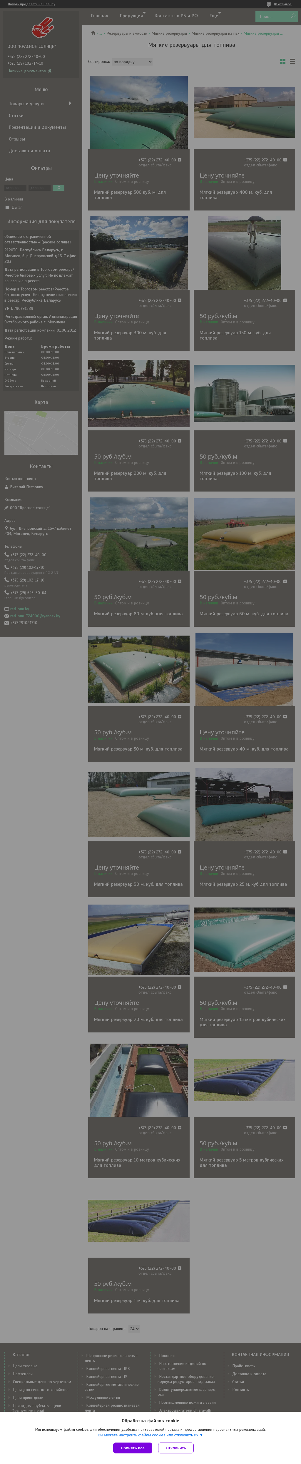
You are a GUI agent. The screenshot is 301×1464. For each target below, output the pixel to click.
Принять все (133, 1448)
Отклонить (176, 1448)
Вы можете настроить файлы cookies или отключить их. (148, 1435)
